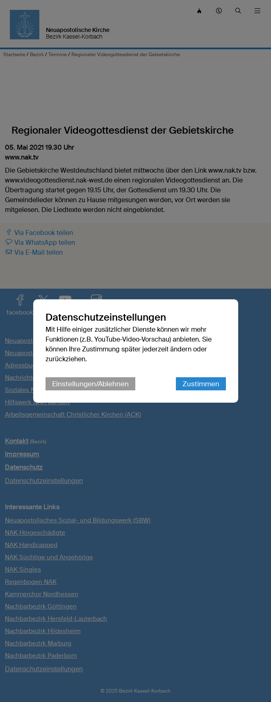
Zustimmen (200, 383)
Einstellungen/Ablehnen (90, 383)
